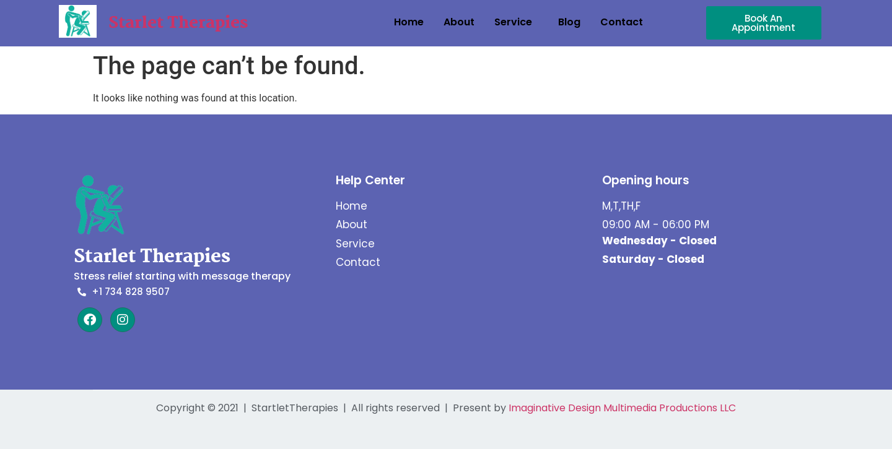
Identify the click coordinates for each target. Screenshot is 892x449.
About (459, 22)
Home (409, 22)
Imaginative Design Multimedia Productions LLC (622, 408)
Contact (621, 22)
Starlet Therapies (178, 23)
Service (513, 22)
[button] (516, 22)
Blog (569, 22)
